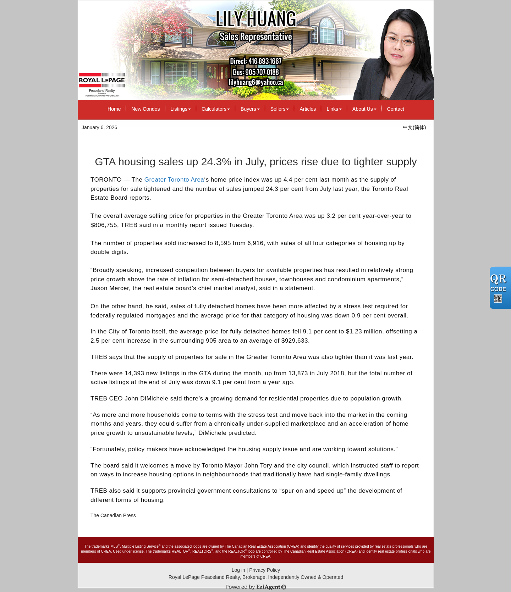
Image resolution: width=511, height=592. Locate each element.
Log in (238, 570)
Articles (308, 109)
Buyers (250, 109)
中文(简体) (414, 127)
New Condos (145, 109)
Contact (395, 109)
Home (114, 109)
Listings (181, 109)
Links (334, 109)
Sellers (279, 109)
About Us (364, 109)
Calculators (216, 109)
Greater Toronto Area (174, 179)
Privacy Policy (264, 570)
